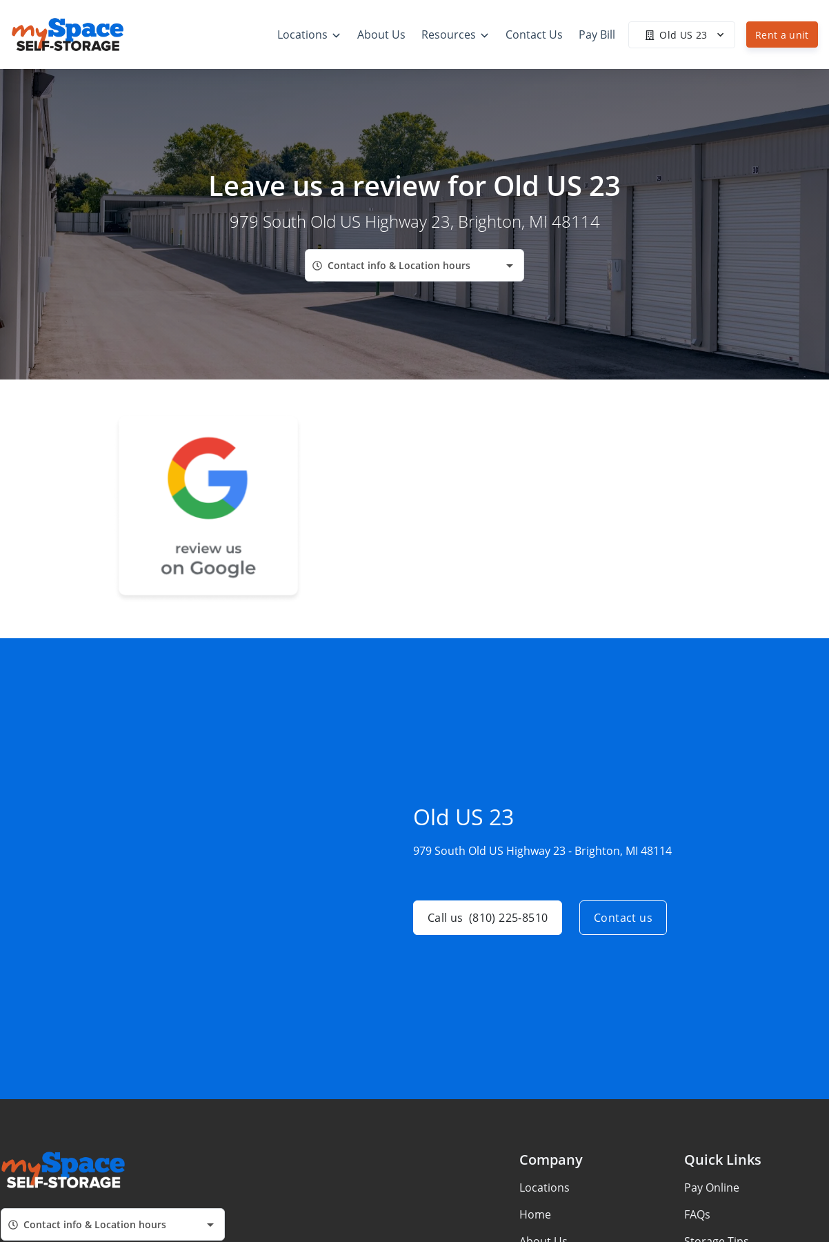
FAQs (697, 1214)
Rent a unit (782, 34)
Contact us (623, 917)
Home (535, 1214)
